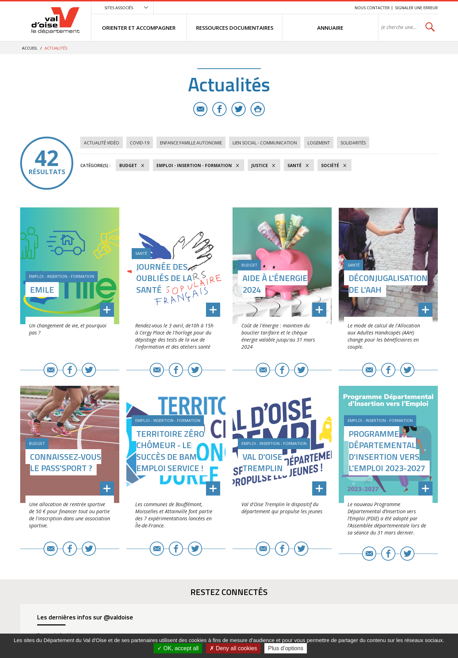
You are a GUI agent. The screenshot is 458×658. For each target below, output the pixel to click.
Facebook (219, 109)
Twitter (238, 109)
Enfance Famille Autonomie (191, 143)
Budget (128, 165)
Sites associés (118, 7)
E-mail (200, 109)
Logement (319, 143)
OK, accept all (178, 648)
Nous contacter (372, 7)
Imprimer (258, 109)
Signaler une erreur (416, 7)
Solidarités (353, 143)
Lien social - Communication (265, 143)
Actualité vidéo (101, 143)
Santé (294, 165)
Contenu (316, 7)
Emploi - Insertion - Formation (194, 165)
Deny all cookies (233, 648)
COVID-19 (139, 143)
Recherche (339, 7)
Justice (259, 165)
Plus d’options (285, 648)
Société (330, 165)
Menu (297, 7)
